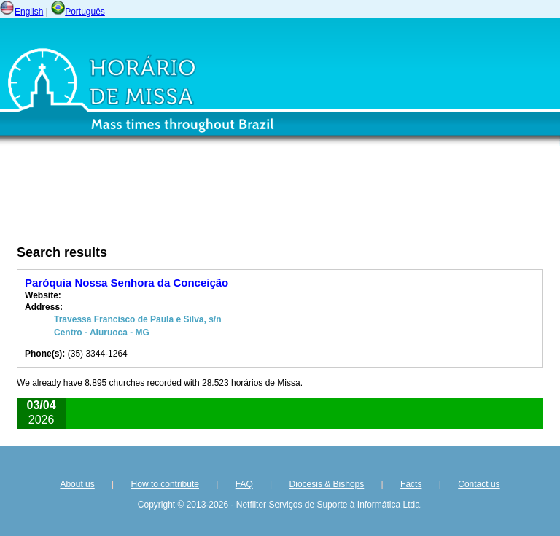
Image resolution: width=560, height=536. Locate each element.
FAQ (244, 484)
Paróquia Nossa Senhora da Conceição (126, 282)
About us (77, 484)
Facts (410, 484)
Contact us (478, 484)
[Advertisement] (201, 199)
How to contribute (165, 484)
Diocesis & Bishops (327, 484)
